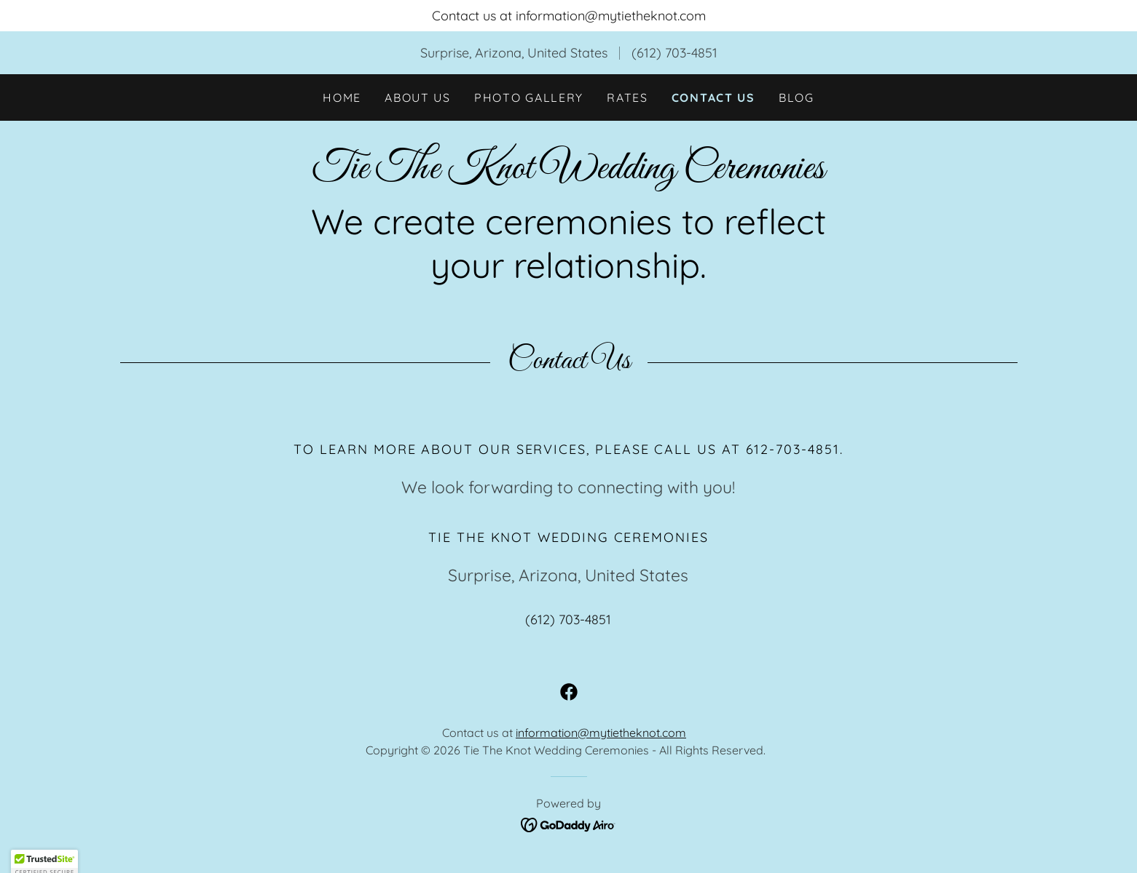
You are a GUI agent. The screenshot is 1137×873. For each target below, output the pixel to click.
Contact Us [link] (713, 97)
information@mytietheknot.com (601, 732)
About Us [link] (418, 97)
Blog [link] (796, 97)
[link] (568, 173)
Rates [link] (627, 97)
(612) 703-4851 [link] (674, 52)
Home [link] (342, 97)
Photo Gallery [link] (528, 97)
